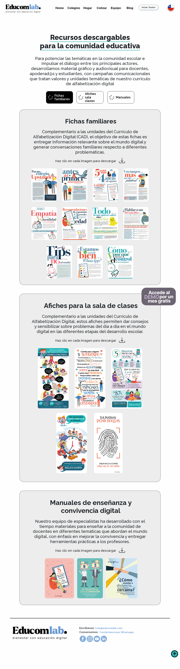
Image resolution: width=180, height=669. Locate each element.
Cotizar (102, 8)
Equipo (116, 8)
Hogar (87, 8)
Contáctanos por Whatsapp (118, 649)
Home (59, 8)
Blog (130, 8)
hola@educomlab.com (110, 645)
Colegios (74, 8)
